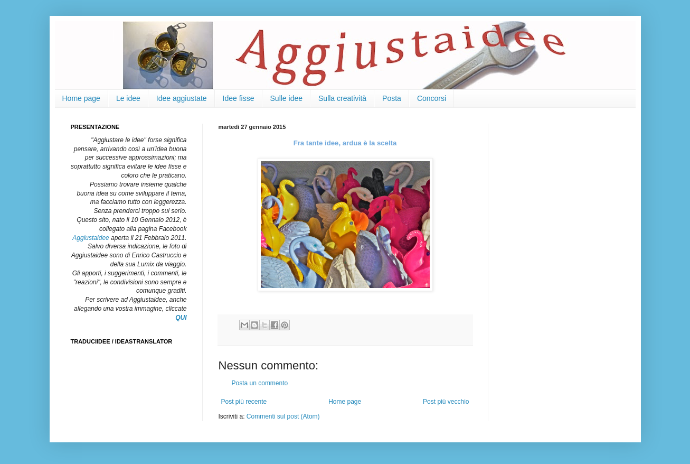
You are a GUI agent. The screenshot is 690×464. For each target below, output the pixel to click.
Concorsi (431, 98)
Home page (81, 98)
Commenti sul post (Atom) (283, 416)
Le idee (128, 98)
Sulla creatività (342, 98)
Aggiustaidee (90, 238)
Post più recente (244, 401)
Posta (391, 98)
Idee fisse (238, 98)
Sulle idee (286, 98)
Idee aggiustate (181, 98)
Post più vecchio (446, 401)
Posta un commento (260, 383)
